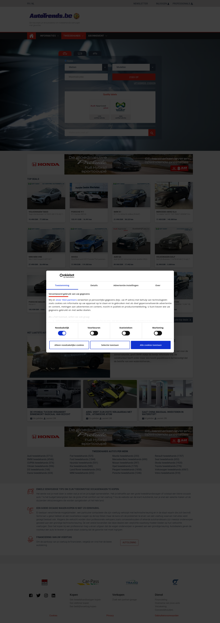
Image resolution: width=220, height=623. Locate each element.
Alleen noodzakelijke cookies (69, 345)
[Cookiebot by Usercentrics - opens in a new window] (61, 276)
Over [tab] (157, 285)
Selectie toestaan (110, 345)
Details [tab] (94, 285)
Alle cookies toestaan (151, 345)
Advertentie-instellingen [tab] (126, 285)
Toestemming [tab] (62, 285)
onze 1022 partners (66, 299)
